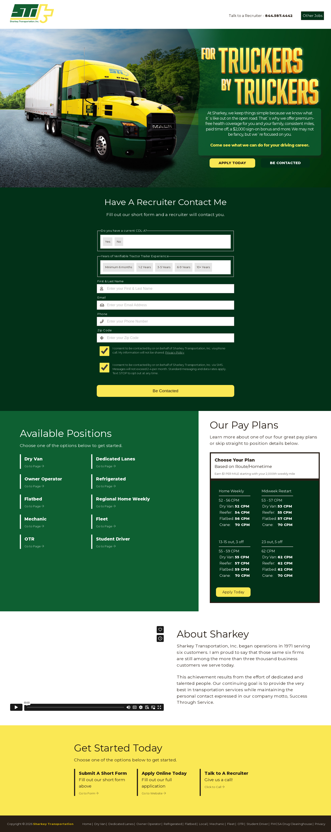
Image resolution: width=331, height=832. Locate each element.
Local (203, 824)
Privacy (320, 824)
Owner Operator (148, 824)
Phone (102, 314)
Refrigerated (173, 824)
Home (86, 824)
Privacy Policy (174, 352)
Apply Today (233, 592)
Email (101, 297)
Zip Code (104, 330)
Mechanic (217, 824)
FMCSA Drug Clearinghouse (291, 824)
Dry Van (100, 824)
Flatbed (190, 824)
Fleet (231, 824)
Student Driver (257, 824)
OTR (241, 824)
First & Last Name (110, 281)
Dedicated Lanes (121, 824)
